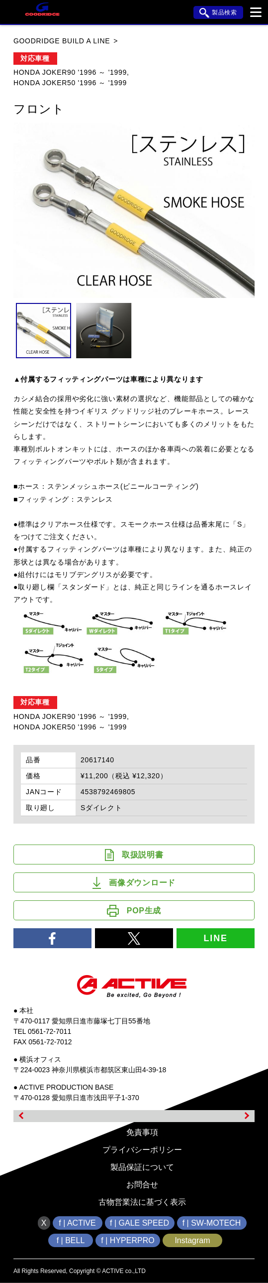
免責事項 (142, 1132)
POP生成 (134, 911)
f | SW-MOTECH (211, 1223)
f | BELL (71, 1240)
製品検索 (218, 13)
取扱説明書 (134, 855)
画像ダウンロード (134, 883)
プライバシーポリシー (142, 1149)
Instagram (192, 1240)
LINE (216, 938)
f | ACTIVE (77, 1223)
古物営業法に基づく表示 (142, 1202)
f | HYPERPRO (127, 1240)
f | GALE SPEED (139, 1223)
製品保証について (142, 1167)
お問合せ (142, 1184)
